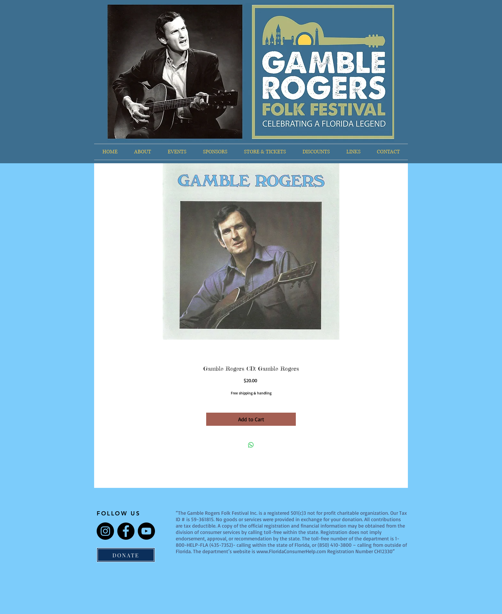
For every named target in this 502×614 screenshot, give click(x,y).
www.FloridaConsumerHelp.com (291, 551)
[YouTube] (146, 531)
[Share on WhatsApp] (251, 445)
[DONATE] (126, 555)
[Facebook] (125, 531)
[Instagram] (105, 531)
